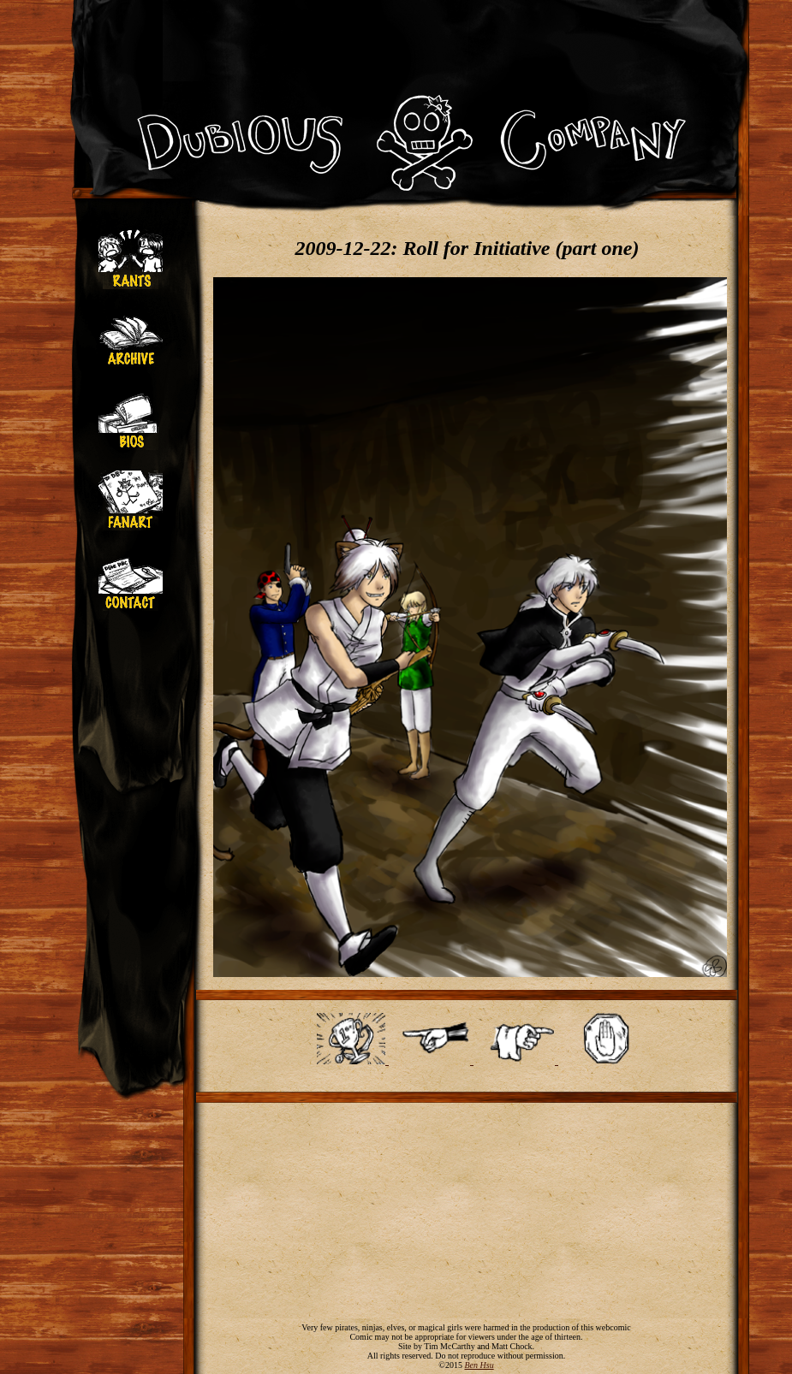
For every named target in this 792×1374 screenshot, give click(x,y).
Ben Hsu (478, 1365)
